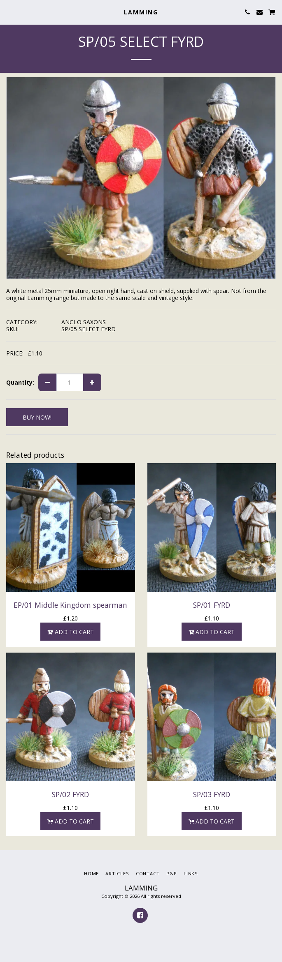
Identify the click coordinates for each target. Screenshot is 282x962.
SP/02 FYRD (70, 794)
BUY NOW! (37, 417)
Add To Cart (70, 632)
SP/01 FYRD (211, 605)
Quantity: (20, 382)
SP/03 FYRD (211, 794)
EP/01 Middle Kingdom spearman (70, 605)
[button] (9, 11)
